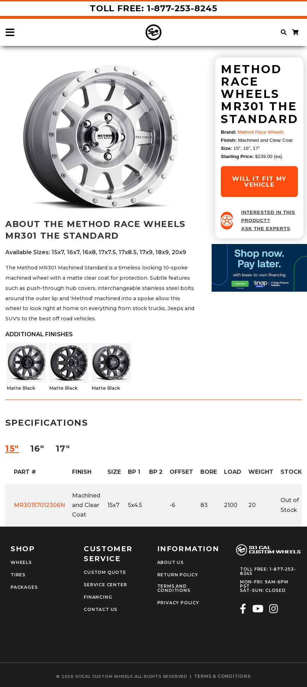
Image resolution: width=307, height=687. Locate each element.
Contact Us (100, 609)
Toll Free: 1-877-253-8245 (153, 8)
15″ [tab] (12, 448)
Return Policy (177, 575)
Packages (24, 587)
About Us (170, 562)
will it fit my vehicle (259, 181)
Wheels (21, 562)
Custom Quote (105, 572)
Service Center (105, 585)
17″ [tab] (63, 448)
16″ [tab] (37, 448)
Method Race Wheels (261, 132)
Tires (18, 575)
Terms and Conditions (173, 588)
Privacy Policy (178, 603)
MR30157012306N (39, 505)
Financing (98, 597)
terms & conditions (222, 676)
